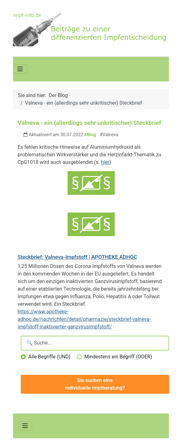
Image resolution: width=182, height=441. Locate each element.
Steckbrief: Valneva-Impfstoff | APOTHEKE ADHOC (77, 257)
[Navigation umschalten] (20, 69)
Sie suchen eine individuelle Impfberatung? (95, 384)
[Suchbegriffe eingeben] (95, 343)
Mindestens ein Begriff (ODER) (118, 357)
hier (105, 162)
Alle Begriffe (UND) (49, 357)
